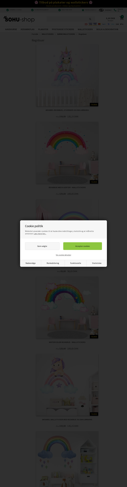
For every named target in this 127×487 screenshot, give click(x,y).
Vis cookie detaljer (63, 255)
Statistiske (96, 263)
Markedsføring (53, 263)
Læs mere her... (40, 233)
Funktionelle (75, 263)
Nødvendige (31, 263)
